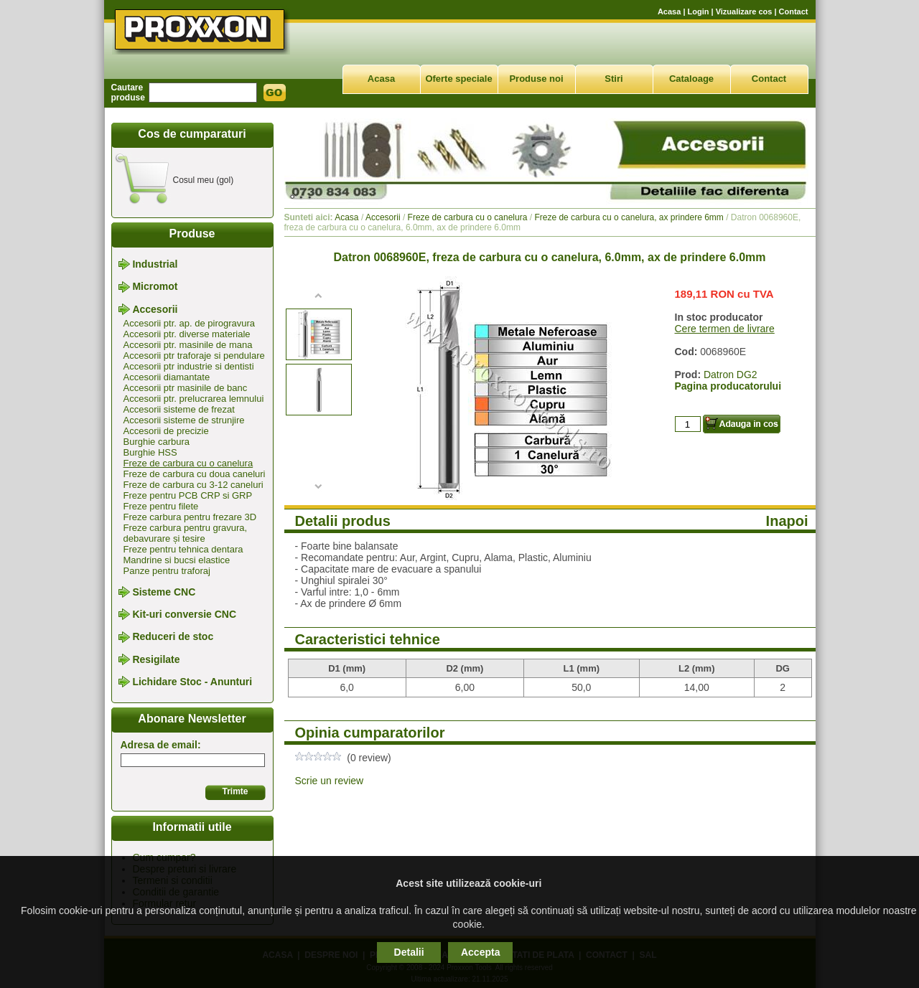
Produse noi (536, 78)
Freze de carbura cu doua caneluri (194, 474)
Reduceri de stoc (172, 637)
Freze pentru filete (161, 506)
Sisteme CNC (163, 592)
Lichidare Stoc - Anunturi (192, 681)
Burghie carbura (156, 441)
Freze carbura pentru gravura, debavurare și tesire (185, 533)
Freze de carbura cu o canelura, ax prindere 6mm (628, 217)
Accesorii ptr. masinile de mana (188, 344)
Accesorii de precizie (166, 430)
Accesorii (154, 309)
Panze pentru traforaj (166, 570)
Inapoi (787, 521)
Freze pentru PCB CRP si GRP (188, 495)
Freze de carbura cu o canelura (188, 463)
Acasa (669, 11)
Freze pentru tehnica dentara (183, 549)
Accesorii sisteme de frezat (179, 409)
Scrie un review (329, 780)
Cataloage (691, 78)
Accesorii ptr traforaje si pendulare (194, 355)
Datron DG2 (730, 374)
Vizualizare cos (744, 11)
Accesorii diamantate (166, 377)
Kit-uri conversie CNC (184, 614)
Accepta (480, 952)
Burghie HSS (150, 452)
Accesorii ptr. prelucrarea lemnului (193, 398)
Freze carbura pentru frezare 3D (190, 517)
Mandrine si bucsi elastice (176, 560)
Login (698, 11)
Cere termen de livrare (725, 328)
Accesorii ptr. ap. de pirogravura (189, 323)
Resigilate (155, 659)
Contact (793, 11)
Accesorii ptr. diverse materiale (187, 334)
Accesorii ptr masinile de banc (185, 387)
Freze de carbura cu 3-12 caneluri (193, 484)
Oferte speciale (458, 78)
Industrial (154, 264)
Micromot (154, 287)
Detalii (409, 952)
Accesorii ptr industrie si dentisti (188, 366)
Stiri (613, 78)
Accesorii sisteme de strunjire (184, 420)
